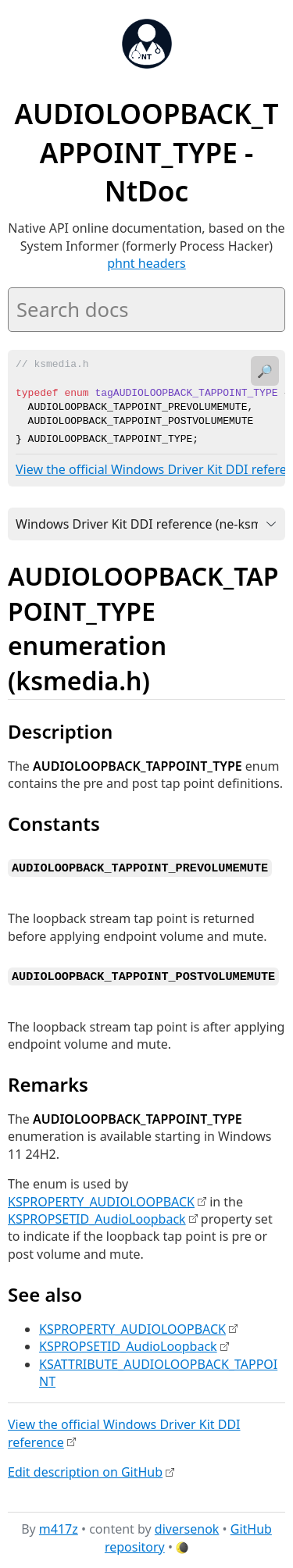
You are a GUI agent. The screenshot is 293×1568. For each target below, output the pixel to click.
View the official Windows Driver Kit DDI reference (124, 1430)
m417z (58, 1526)
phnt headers (146, 263)
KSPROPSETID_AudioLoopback (97, 1215)
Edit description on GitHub (85, 1468)
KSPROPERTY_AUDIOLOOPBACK (101, 1198)
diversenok (187, 1526)
